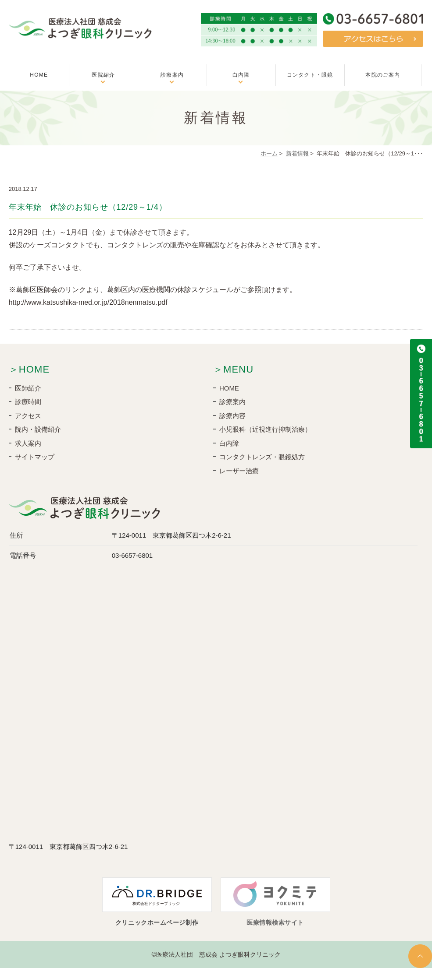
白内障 (241, 75)
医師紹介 (28, 388)
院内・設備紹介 (38, 429)
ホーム (269, 153)
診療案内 (172, 75)
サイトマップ (34, 457)
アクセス (28, 415)
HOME (39, 75)
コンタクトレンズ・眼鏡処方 (262, 457)
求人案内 (28, 443)
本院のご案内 (382, 75)
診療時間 (28, 401)
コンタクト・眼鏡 (310, 75)
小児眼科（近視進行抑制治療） (265, 429)
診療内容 (232, 415)
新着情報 (297, 153)
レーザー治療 (239, 471)
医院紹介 (103, 75)
